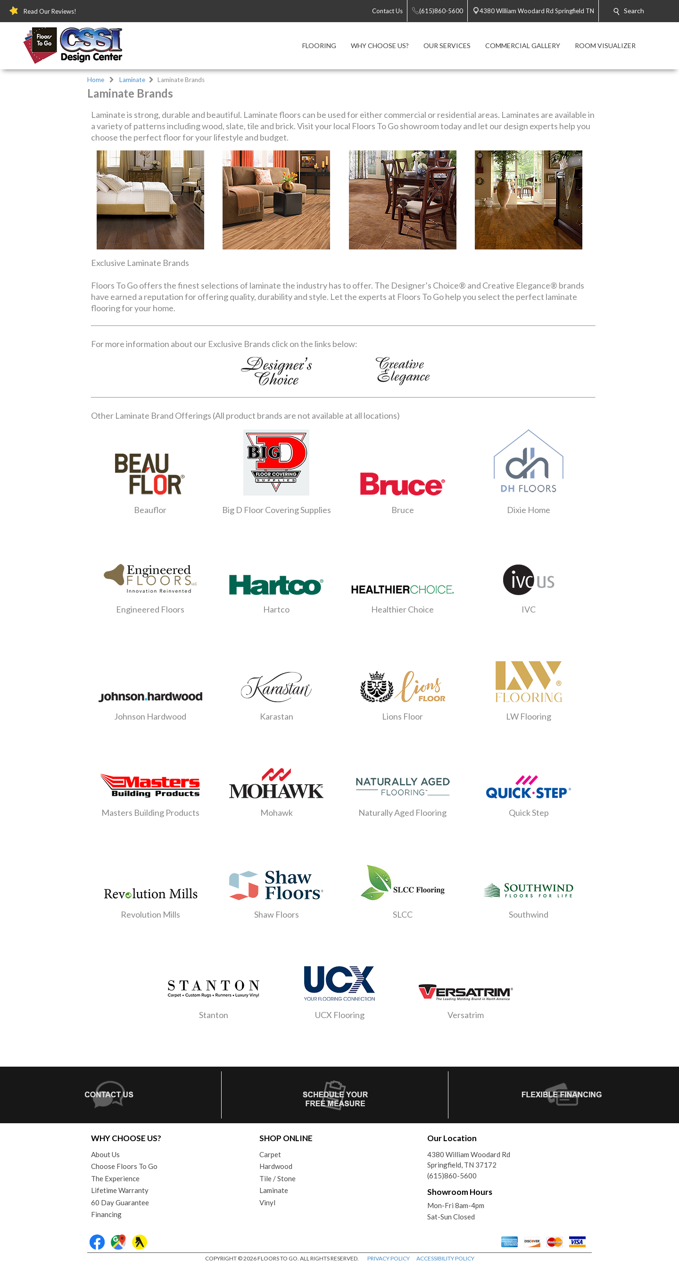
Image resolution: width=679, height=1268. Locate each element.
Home (95, 79)
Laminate (132, 79)
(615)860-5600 (452, 1175)
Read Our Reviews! (50, 11)
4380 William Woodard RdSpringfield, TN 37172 (468, 1159)
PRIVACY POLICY (388, 1258)
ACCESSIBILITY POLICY (445, 1258)
